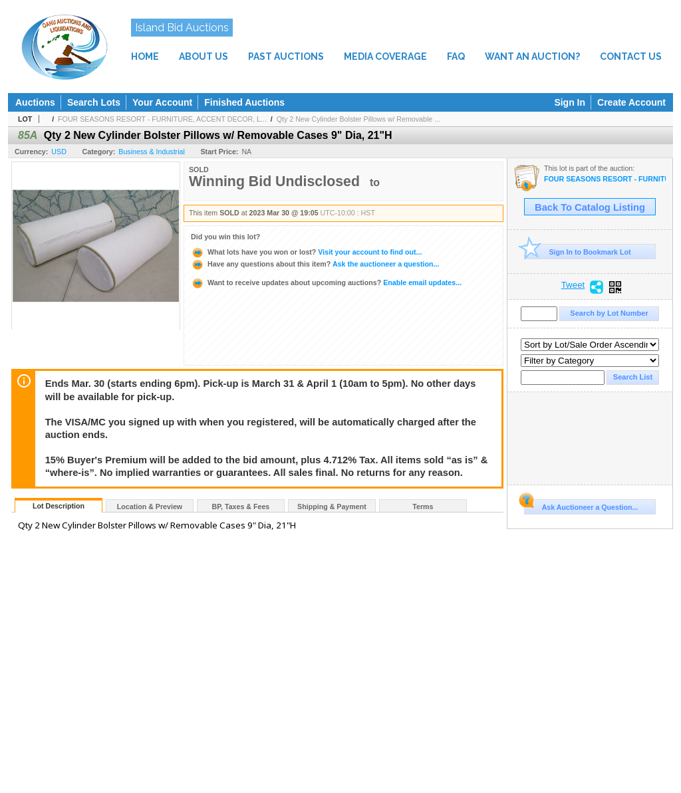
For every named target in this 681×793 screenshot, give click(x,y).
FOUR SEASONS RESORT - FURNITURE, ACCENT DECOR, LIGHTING (605, 179)
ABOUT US (203, 56)
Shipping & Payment (331, 506)
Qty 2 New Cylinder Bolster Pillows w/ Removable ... (358, 119)
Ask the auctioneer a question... (315, 264)
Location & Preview (149, 506)
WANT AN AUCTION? (532, 56)
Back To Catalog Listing (590, 207)
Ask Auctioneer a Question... (581, 505)
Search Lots (93, 102)
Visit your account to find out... (306, 252)
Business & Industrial (151, 152)
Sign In (569, 102)
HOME (145, 56)
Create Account (631, 102)
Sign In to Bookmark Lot (577, 251)
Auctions (35, 102)
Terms (422, 506)
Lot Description (58, 506)
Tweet (573, 285)
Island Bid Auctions (182, 27)
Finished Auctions (244, 102)
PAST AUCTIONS (286, 56)
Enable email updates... (326, 282)
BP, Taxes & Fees (241, 506)
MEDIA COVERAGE (385, 56)
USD (59, 152)
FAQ (456, 56)
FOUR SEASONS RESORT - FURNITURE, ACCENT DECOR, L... (162, 119)
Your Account (162, 102)
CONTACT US (631, 56)
